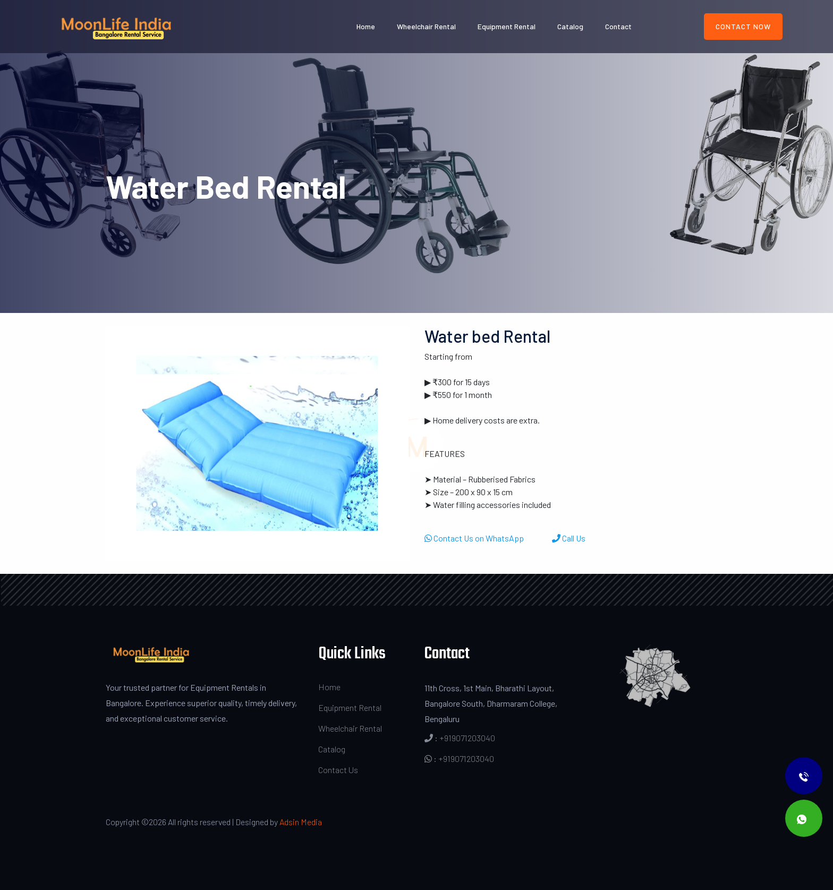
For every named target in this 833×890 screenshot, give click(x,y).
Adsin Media (300, 822)
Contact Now (743, 26)
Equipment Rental (507, 26)
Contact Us (338, 770)
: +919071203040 (459, 738)
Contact (618, 26)
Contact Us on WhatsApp (474, 538)
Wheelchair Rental (426, 26)
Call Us (568, 538)
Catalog (570, 26)
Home (365, 26)
